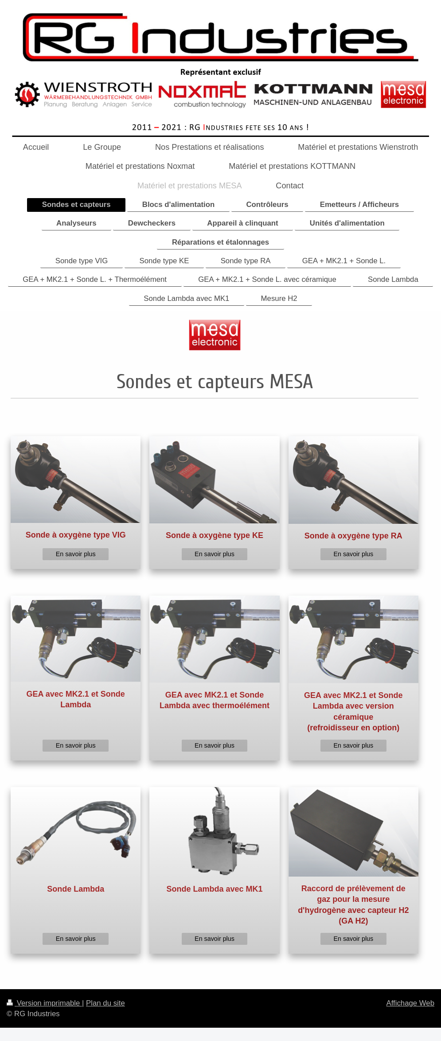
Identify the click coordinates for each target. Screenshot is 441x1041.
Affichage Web (410, 1003)
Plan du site (105, 1003)
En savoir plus (76, 554)
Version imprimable (44, 1003)
